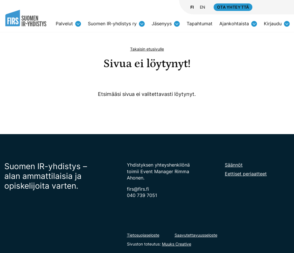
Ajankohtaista (234, 23)
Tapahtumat (199, 23)
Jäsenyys (162, 23)
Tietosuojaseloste (143, 235)
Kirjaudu (273, 23)
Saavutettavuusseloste (196, 235)
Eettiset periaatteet (246, 174)
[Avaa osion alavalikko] (78, 24)
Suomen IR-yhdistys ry (112, 23)
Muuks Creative (176, 244)
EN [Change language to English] (202, 7)
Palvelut (64, 23)
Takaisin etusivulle (147, 49)
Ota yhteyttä (233, 7)
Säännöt (234, 165)
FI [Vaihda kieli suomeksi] (192, 7)
